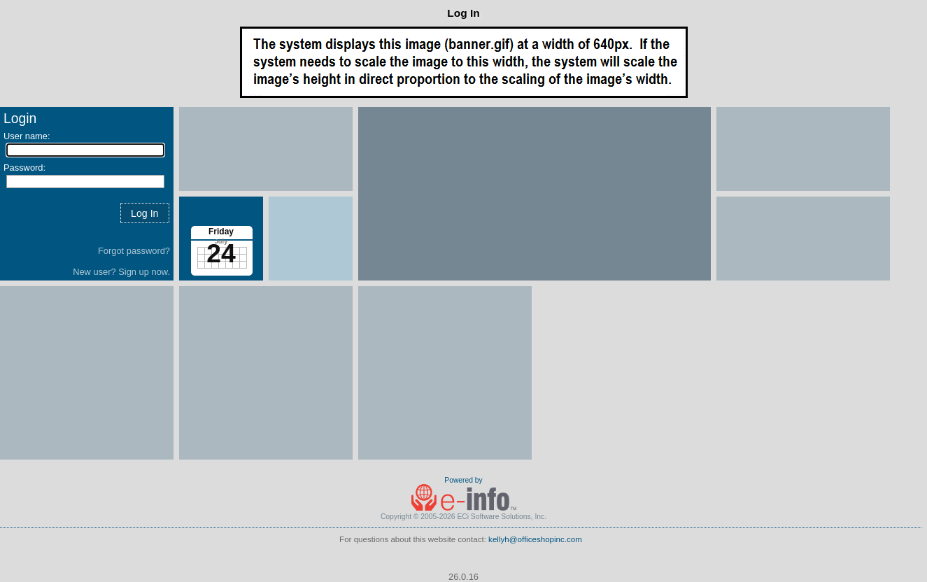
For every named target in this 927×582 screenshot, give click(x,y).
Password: (24, 167)
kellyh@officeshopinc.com (535, 539)
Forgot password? (134, 251)
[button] (144, 213)
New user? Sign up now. (121, 272)
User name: (26, 136)
